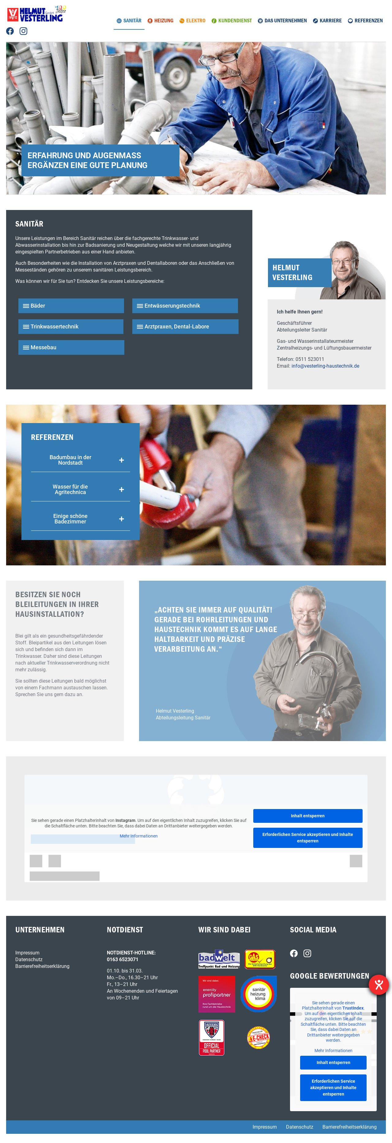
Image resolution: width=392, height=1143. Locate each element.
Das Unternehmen (286, 20)
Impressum (27, 953)
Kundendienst (235, 20)
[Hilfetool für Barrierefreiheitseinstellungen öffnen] (379, 985)
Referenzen (369, 20)
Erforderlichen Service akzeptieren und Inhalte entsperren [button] (307, 837)
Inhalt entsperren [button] (308, 815)
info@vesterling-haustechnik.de (325, 366)
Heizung (163, 20)
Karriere (331, 20)
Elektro (195, 20)
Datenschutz (29, 959)
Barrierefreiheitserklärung (42, 966)
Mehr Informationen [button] (139, 836)
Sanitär (132, 20)
